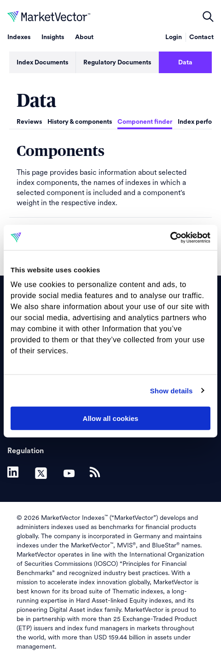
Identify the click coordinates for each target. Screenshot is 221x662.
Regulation (25, 451)
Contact (201, 37)
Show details (171, 390)
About (84, 37)
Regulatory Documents (117, 62)
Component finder (144, 122)
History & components (79, 122)
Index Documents (42, 62)
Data (185, 62)
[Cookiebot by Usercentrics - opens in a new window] (170, 237)
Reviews (29, 122)
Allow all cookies (111, 418)
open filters (208, 16)
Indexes (18, 37)
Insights (52, 37)
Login (173, 37)
